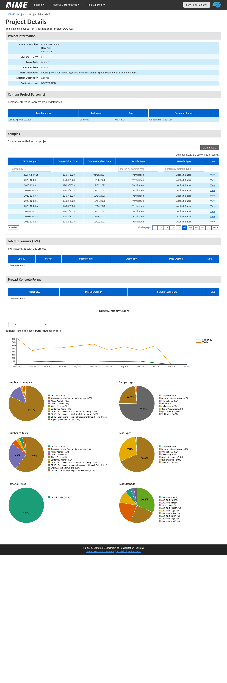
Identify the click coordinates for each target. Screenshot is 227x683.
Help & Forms (96, 4)
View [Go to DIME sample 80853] (212, 195)
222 (208, 227)
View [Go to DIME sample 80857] (212, 206)
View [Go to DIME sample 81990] (212, 221)
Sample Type (138, 161)
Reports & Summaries (65, 4)
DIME (11, 14)
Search (39, 4)
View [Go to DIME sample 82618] (212, 174)
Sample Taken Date (67, 161)
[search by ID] (31, 169)
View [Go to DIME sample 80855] (212, 200)
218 (184, 227)
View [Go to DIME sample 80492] (212, 179)
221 (202, 227)
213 (155, 227)
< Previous (13, 227)
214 (160, 227)
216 (172, 227)
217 (178, 227)
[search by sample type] (138, 169)
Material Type (184, 161)
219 (190, 227)
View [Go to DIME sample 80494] (212, 185)
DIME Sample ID (31, 161)
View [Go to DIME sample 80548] (212, 211)
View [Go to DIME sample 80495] (212, 190)
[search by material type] (184, 169)
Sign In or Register (196, 5)
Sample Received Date (99, 161)
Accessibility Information (128, 551)
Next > (215, 227)
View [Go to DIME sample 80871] (212, 216)
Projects (22, 14)
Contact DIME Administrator (100, 551)
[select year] (27, 324)
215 (166, 227)
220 (196, 227)
